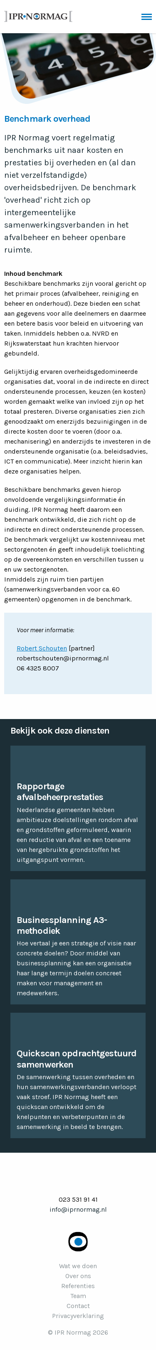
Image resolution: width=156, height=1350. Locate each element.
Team (78, 1296)
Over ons (78, 1276)
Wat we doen (78, 1266)
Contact (78, 1306)
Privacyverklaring (78, 1316)
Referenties (78, 1286)
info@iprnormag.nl (78, 1209)
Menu (146, 16)
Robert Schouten (42, 648)
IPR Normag (38, 16)
